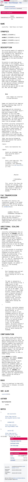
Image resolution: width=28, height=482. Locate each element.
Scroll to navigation (7, 12)
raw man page (14, 445)
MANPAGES (6, 0)
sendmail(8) (7, 206)
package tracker (15, 443)
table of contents (16, 449)
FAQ (20, 2)
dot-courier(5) (18, 165)
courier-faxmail (12, 8)
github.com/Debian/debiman (19, 478)
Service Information (10, 6)
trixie (12, 455)
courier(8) (5, 394)
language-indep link (16, 441)
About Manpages (13, 2)
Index (6, 2)
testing (12, 458)
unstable (7, 8)
